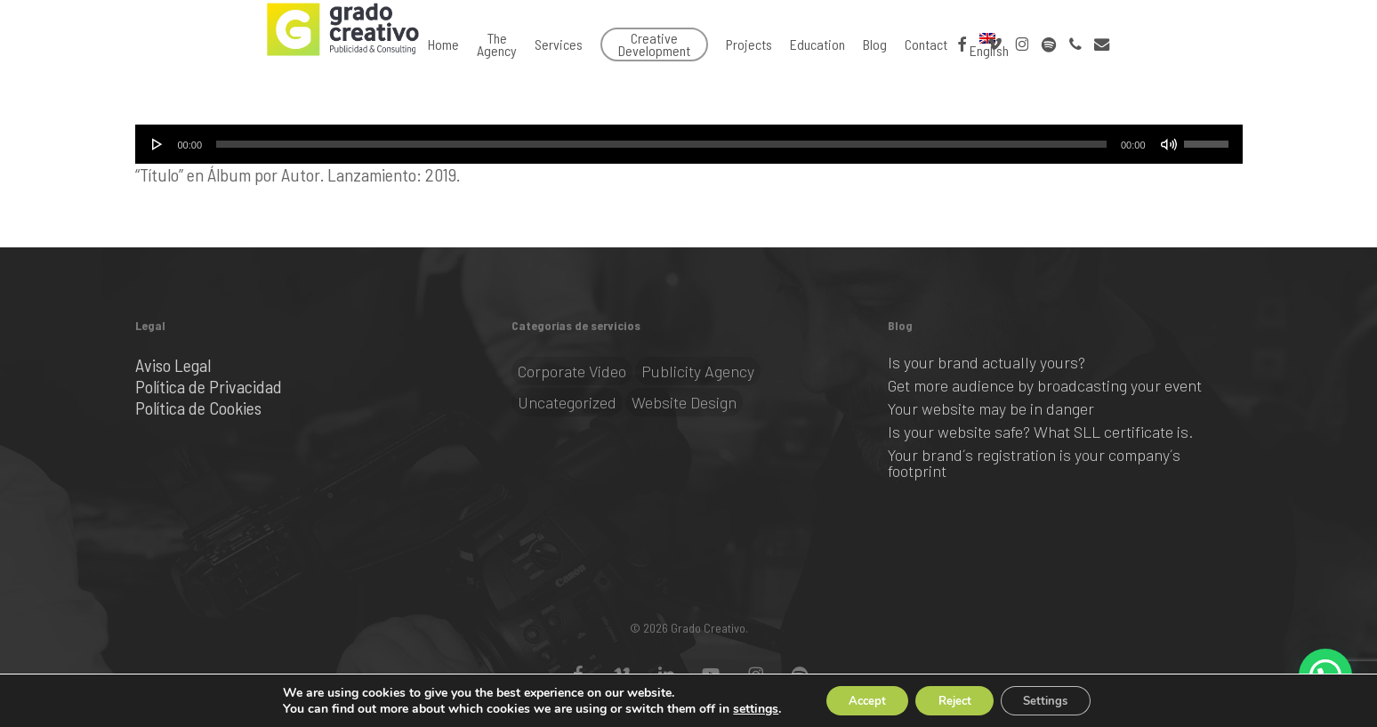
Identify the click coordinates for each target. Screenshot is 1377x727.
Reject (954, 699)
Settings (1056, 699)
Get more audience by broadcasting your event (1045, 385)
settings (739, 707)
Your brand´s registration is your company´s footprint (1034, 463)
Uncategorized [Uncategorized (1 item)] (567, 402)
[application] (689, 144)
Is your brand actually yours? (986, 362)
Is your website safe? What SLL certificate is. (1040, 432)
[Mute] (1169, 144)
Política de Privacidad (208, 386)
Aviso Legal (173, 365)
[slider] (661, 144)
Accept (856, 699)
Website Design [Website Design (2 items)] (684, 402)
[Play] (157, 144)
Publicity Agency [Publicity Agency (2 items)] (697, 371)
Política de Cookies (198, 407)
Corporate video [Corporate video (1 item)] (572, 371)
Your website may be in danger (991, 408)
